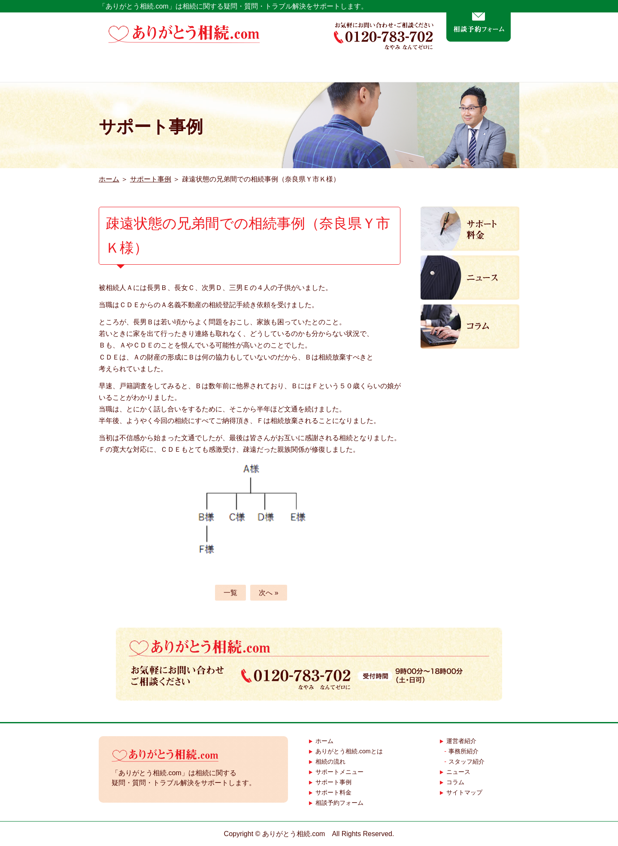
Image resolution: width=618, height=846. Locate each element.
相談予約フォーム (339, 802)
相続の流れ (276, 68)
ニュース (458, 771)
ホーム (119, 68)
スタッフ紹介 (466, 761)
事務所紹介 (463, 751)
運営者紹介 (486, 68)
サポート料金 (333, 792)
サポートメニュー (347, 68)
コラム (455, 782)
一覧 (230, 592)
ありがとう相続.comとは (192, 68)
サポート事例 (421, 68)
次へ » (268, 592)
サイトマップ (464, 792)
